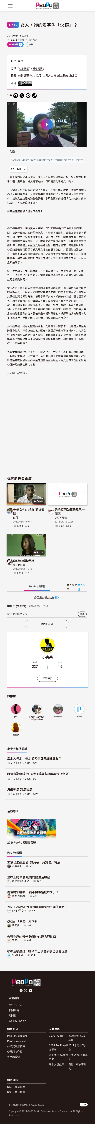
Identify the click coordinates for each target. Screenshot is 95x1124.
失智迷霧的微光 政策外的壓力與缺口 (31, 936)
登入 (57, 597)
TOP (84, 1104)
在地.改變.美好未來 (78, 1056)
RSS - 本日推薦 (16, 1092)
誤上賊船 (62, 75)
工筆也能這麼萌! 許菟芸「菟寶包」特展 (33, 862)
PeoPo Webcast (16, 1041)
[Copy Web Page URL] (34, 95)
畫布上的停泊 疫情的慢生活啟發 (28, 877)
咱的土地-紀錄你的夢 (58, 1056)
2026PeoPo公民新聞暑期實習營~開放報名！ (37, 907)
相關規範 (14, 1010)
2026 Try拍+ (56, 1036)
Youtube (31, 990)
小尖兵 (47, 656)
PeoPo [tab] (37, 586)
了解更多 (47, 678)
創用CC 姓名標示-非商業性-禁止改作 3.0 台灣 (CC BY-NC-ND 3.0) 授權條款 (25, 83)
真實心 (15, 940)
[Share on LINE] (28, 95)
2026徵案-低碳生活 (76, 1038)
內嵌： (13, 151)
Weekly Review (17, 1020)
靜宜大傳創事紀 (20, 881)
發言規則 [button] (81, 587)
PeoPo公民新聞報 (17, 1036)
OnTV (13, 24)
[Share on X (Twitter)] (22, 95)
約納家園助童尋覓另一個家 (70, 511)
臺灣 (20, 61)
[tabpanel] (47, 606)
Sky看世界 (17, 955)
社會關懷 (24, 68)
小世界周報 (61, 517)
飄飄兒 (16, 735)
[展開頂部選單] (85, 6)
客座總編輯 (13, 1056)
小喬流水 (17, 866)
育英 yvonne (18, 895)
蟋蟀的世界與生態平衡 (22, 921)
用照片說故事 (56, 1064)
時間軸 (12, 1015)
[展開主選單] (10, 6)
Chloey (79, 717)
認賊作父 (29, 75)
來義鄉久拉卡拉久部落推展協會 (37, 718)
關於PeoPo (15, 1005)
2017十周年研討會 (77, 1047)
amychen (58, 717)
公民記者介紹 (14, 1051)
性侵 (39, 75)
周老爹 (15, 925)
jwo (16, 717)
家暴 (20, 75)
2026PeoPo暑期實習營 (21, 842)
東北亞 (73, 75)
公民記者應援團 (16, 1046)
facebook (21, 990)
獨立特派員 (19, 565)
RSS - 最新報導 (16, 1087)
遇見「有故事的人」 (77, 1066)
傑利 (15, 517)
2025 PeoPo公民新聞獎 (58, 1047)
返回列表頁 (46, 623)
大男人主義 (49, 75)
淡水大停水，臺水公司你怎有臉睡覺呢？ (34, 758)
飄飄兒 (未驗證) (16, 606)
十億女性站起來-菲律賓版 (29, 511)
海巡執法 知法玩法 (19, 789)
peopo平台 (18, 910)
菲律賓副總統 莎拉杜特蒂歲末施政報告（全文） (39, 774)
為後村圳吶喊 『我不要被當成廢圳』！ (33, 892)
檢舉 (31, 44)
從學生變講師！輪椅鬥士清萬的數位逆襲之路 (37, 951)
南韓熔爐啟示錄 (23, 560)
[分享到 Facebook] (15, 95)
